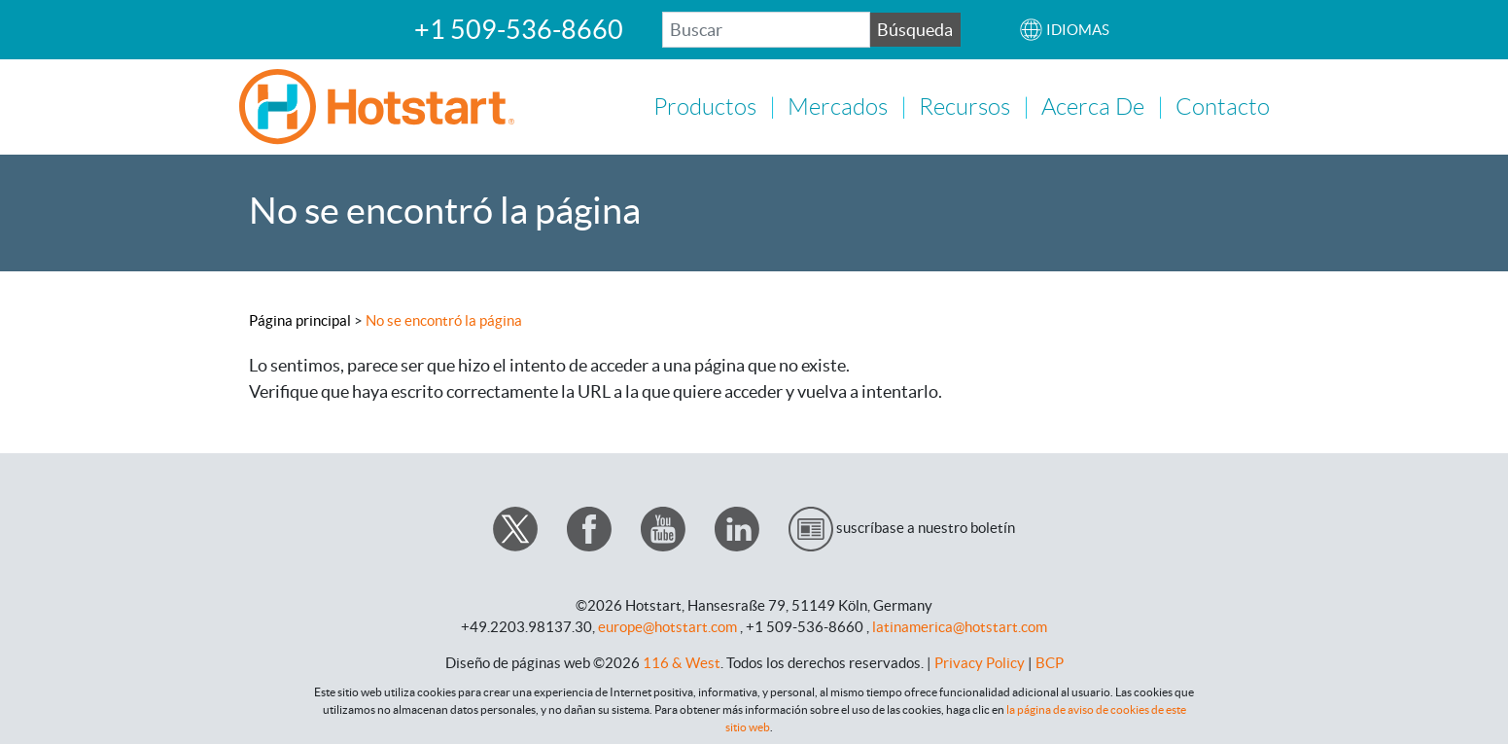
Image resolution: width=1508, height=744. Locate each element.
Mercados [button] (838, 106)
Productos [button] (704, 106)
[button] (1064, 30)
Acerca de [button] (1092, 106)
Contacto (1222, 106)
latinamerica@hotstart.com (959, 625)
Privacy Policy (979, 661)
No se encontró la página (444, 318)
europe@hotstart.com (667, 625)
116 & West (681, 661)
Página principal (300, 318)
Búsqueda (915, 29)
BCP (1049, 661)
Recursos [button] (964, 106)
